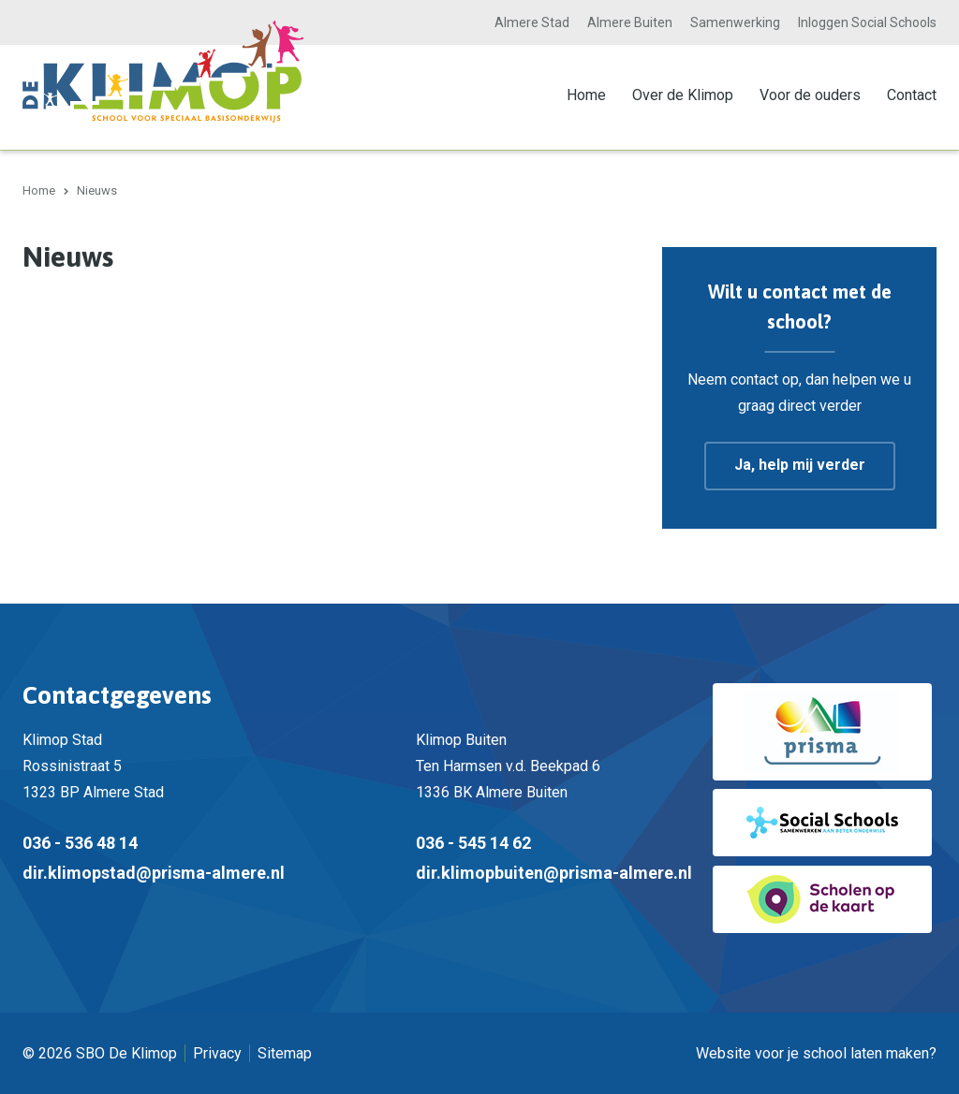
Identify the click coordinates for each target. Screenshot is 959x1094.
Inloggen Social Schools (867, 22)
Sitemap (285, 1052)
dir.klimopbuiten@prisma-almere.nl (554, 872)
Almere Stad (531, 22)
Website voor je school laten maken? (816, 1052)
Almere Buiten (629, 22)
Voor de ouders (810, 95)
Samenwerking (735, 22)
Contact (912, 95)
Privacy (217, 1052)
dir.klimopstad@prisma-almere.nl (153, 872)
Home (586, 95)
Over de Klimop (682, 95)
